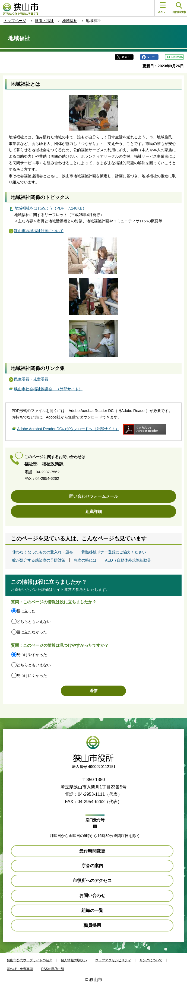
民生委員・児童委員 (31, 379)
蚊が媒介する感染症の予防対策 (38, 560)
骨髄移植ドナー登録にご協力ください (113, 552)
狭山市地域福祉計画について (39, 231)
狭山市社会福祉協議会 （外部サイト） (48, 388)
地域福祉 (69, 20)
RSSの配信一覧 (52, 969)
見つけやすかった (32, 654)
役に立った (26, 611)
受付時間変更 (92, 851)
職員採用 (92, 925)
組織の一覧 (92, 910)
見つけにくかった (32, 675)
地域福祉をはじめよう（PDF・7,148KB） (50, 208)
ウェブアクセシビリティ (113, 960)
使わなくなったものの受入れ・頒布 (42, 552)
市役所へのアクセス (92, 880)
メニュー (162, 8)
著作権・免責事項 (20, 969)
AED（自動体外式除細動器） (130, 560)
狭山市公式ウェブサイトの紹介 (29, 960)
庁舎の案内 (92, 865)
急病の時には (85, 560)
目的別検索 (179, 8)
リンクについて (151, 960)
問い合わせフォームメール (93, 496)
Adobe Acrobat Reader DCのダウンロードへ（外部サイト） (68, 429)
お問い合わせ (92, 895)
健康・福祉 (44, 20)
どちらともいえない (34, 621)
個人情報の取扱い (74, 960)
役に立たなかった (32, 632)
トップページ (15, 20)
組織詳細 (93, 511)
